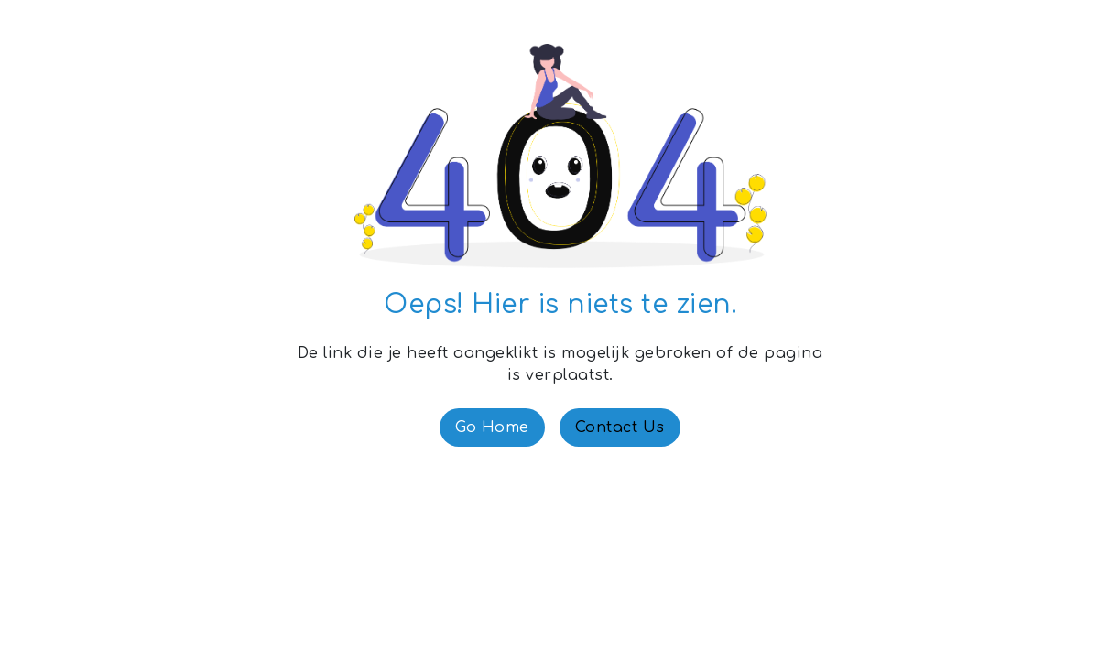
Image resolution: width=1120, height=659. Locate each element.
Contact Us (620, 427)
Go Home (492, 427)
